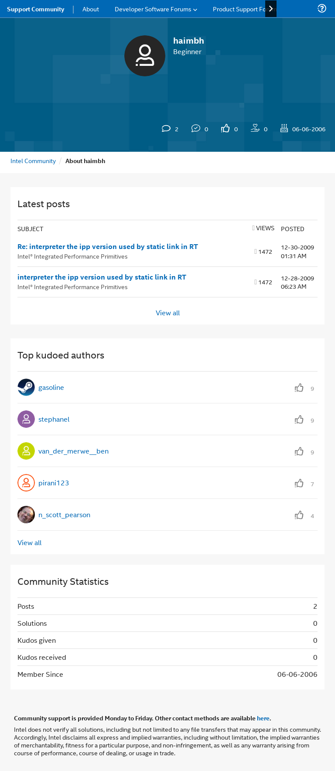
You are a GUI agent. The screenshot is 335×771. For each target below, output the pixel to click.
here (263, 718)
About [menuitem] (90, 8)
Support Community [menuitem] (35, 9)
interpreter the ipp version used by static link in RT (101, 277)
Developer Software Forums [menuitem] (153, 8)
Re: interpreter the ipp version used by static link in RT (107, 246)
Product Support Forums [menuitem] (246, 8)
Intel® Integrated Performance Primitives (72, 255)
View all (168, 312)
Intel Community (33, 160)
